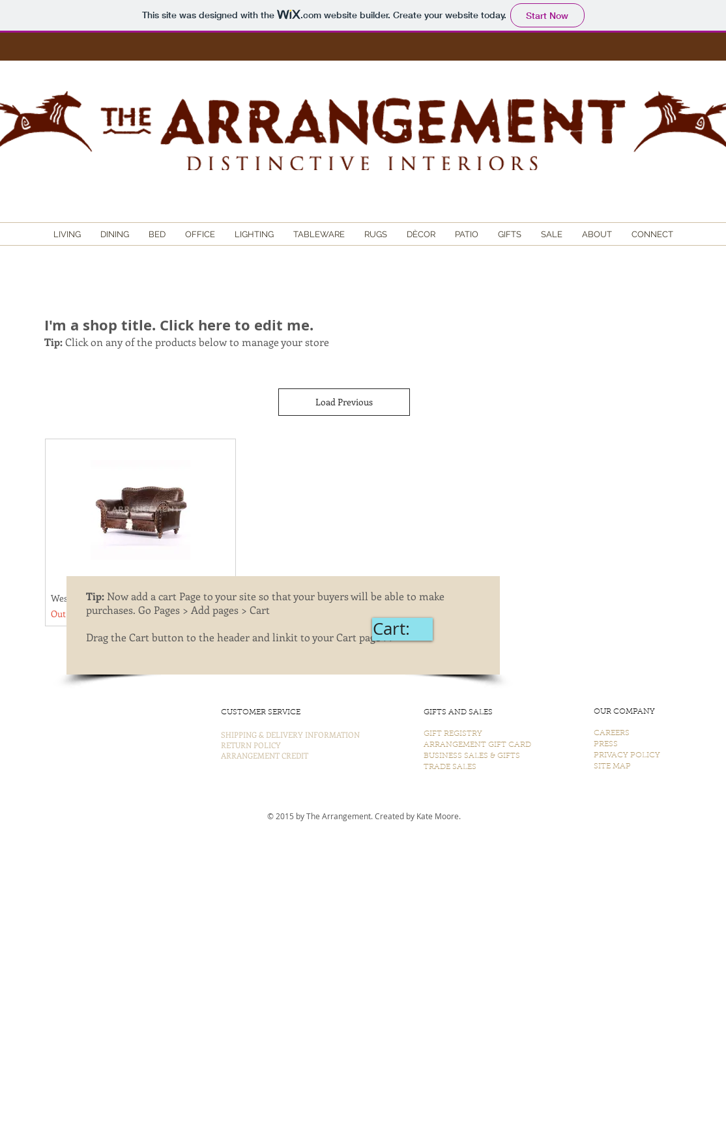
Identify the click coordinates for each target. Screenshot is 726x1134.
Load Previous (344, 402)
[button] (67, 234)
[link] (402, 629)
